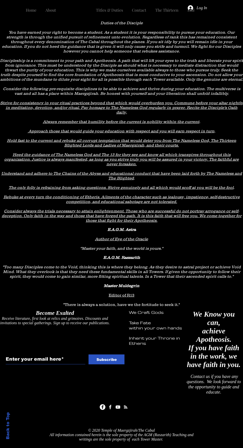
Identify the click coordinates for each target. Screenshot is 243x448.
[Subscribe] (106, 359)
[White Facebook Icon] (110, 407)
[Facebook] (102, 407)
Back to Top (7, 425)
